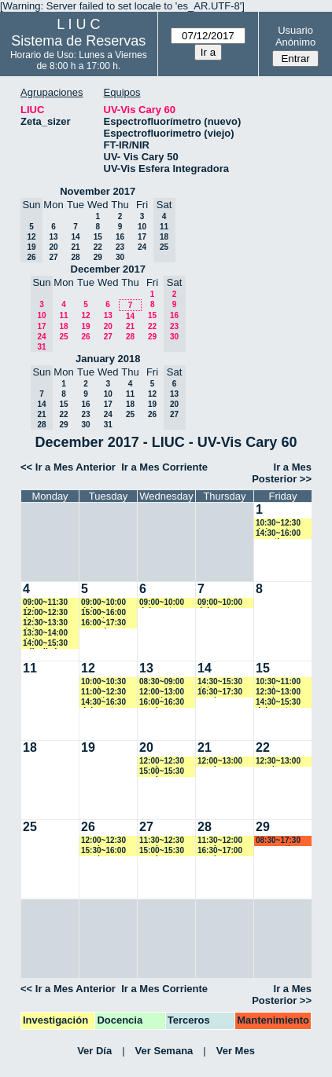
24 (142, 247)
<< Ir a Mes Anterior (68, 467)
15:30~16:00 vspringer (103, 851)
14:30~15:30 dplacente (219, 682)
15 (98, 237)
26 (85, 336)
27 (53, 257)
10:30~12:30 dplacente (278, 523)
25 (63, 336)
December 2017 (108, 269)
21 (75, 247)
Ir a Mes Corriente (164, 467)
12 (85, 315)
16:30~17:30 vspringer (219, 692)
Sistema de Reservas (78, 41)
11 (63, 315)
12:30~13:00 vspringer (278, 692)
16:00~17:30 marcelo (103, 623)
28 (75, 257)
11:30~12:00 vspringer (219, 841)
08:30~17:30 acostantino (278, 841)
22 (98, 247)
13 (53, 237)
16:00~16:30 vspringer (161, 703)
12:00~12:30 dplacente (45, 613)
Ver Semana (164, 1051)
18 (63, 326)
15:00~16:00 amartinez (103, 613)
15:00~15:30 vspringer (161, 772)
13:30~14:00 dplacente (45, 633)
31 (108, 424)
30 (120, 257)
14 (75, 237)
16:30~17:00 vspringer (219, 851)
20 (53, 247)
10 (142, 226)
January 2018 (108, 358)
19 (85, 326)
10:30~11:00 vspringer (278, 682)
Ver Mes (235, 1051)
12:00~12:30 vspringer (161, 761)
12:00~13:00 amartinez (161, 692)
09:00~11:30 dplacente (45, 603)
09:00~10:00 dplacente (103, 603)
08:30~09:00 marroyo (161, 682)
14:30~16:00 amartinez (278, 534)
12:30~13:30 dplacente (45, 623)
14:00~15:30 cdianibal (45, 644)
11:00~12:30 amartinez (103, 692)
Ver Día (94, 1051)
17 (142, 237)
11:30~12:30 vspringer (161, 841)
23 (120, 247)
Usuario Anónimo (295, 36)
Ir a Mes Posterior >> (282, 473)
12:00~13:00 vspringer (219, 761)
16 (120, 237)
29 (98, 257)
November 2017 (97, 191)
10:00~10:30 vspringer (103, 682)
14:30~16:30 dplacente (103, 703)
